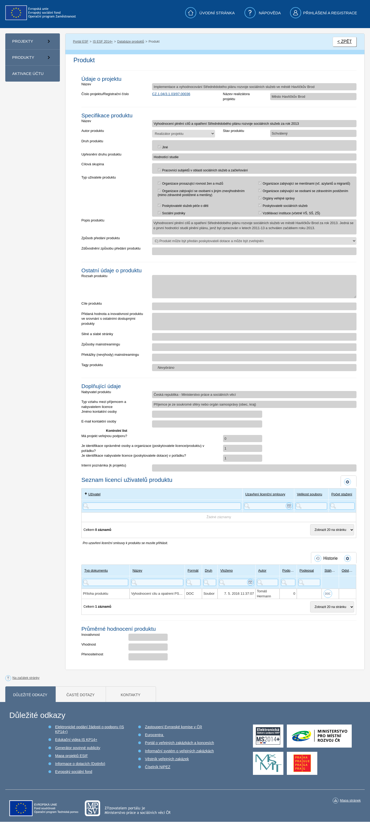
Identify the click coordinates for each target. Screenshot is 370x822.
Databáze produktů (130, 41)
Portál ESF (80, 41)
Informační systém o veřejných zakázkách (179, 751)
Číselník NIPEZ (157, 767)
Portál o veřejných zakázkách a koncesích (179, 743)
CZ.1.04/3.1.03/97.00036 (171, 94)
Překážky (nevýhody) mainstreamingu (110, 355)
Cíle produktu (91, 303)
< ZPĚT (344, 41)
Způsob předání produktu (100, 238)
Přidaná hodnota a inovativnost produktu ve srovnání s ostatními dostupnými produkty (112, 319)
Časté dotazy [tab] (80, 695)
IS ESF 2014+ (103, 41)
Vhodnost (88, 644)
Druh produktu (92, 141)
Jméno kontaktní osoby (99, 412)
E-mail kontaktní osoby (98, 421)
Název (86, 84)
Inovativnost (90, 635)
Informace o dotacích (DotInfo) (80, 764)
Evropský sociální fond (73, 772)
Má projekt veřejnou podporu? (104, 436)
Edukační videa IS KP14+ (76, 739)
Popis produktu (92, 220)
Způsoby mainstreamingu (100, 344)
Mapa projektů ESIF (71, 756)
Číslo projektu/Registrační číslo (105, 94)
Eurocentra (154, 735)
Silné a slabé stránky (97, 334)
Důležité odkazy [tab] (30, 695)
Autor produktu (92, 131)
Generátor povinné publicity (77, 748)
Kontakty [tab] (130, 695)
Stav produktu (233, 131)
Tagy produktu (92, 365)
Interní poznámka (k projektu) (103, 465)
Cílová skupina (92, 164)
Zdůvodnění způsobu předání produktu (110, 248)
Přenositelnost (92, 654)
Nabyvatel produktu (96, 392)
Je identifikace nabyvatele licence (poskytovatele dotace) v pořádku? (133, 455)
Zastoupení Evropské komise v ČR (173, 727)
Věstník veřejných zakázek (167, 759)
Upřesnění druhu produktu (101, 154)
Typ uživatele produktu (98, 177)
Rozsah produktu (94, 276)
